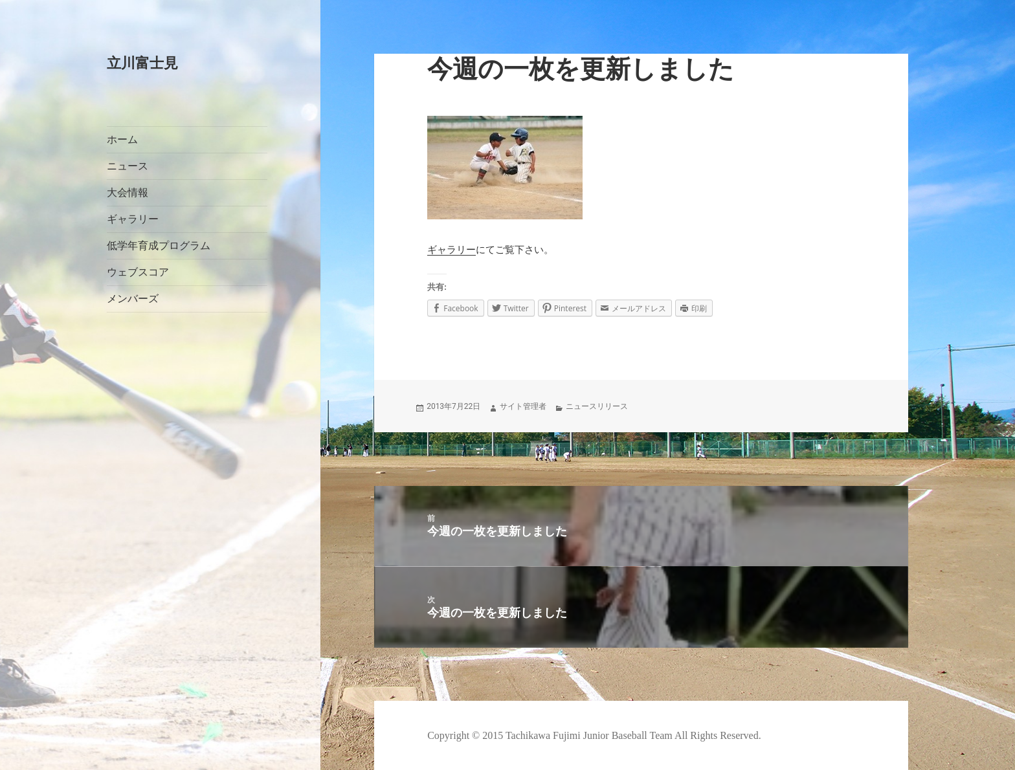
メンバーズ (133, 298)
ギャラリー (133, 219)
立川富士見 (142, 63)
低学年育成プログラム (158, 245)
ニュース (127, 165)
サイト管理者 (523, 406)
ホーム (122, 139)
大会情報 (127, 192)
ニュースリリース (597, 406)
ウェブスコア (138, 272)
